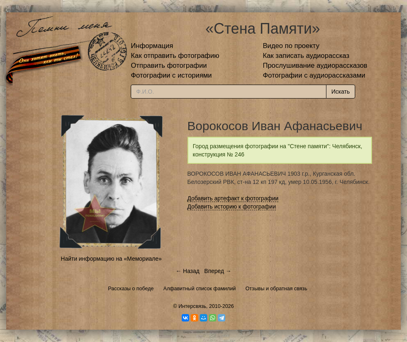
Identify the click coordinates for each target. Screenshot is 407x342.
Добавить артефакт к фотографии (233, 198)
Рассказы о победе (131, 289)
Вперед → (217, 271)
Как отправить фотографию (175, 56)
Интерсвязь (192, 306)
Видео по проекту (291, 46)
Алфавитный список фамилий (199, 289)
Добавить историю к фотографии (231, 206)
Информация (152, 46)
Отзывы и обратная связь (276, 289)
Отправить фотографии (169, 65)
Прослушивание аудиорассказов (315, 65)
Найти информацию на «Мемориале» (111, 258)
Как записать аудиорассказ (306, 56)
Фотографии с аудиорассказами (314, 75)
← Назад (187, 271)
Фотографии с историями (171, 75)
